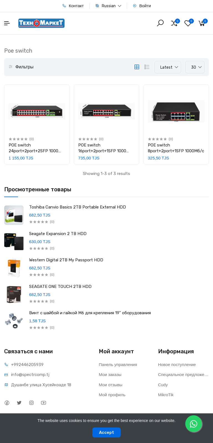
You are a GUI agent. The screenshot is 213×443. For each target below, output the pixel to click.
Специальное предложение (183, 374)
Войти (142, 5)
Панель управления (118, 364)
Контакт (73, 5)
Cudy (163, 384)
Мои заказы (110, 374)
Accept (106, 432)
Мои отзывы (110, 384)
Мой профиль (112, 394)
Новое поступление (177, 364)
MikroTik (166, 394)
